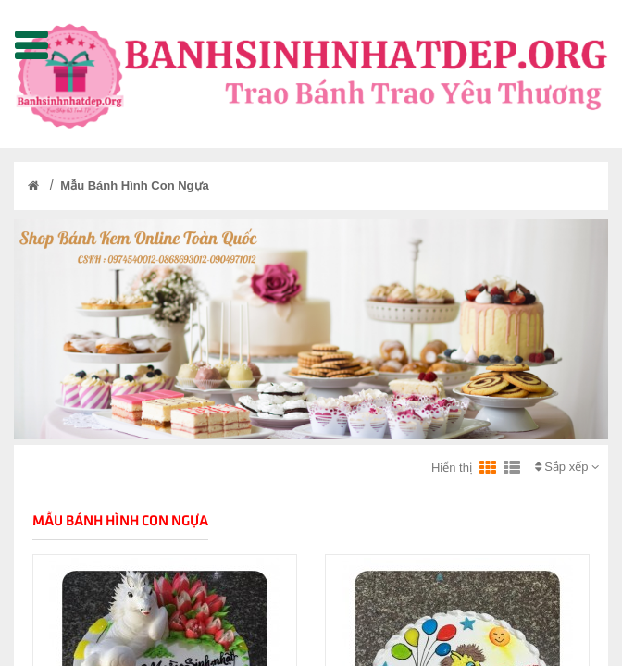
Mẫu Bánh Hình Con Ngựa (134, 185)
